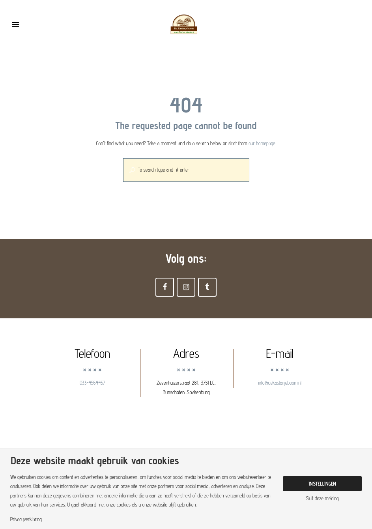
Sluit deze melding (322, 498)
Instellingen (322, 483)
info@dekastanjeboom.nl (280, 383)
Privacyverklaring (26, 519)
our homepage (262, 143)
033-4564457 (92, 383)
